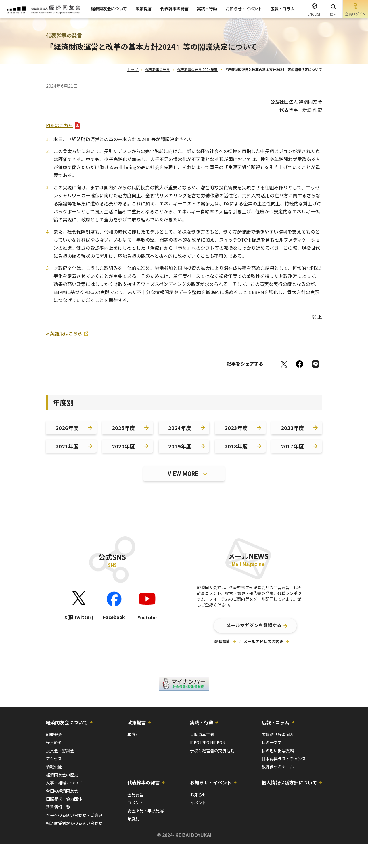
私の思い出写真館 (278, 750)
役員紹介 (54, 742)
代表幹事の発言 (174, 9)
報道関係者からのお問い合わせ (74, 823)
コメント (135, 802)
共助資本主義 (202, 734)
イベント (198, 802)
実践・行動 (207, 9)
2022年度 (292, 427)
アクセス (54, 758)
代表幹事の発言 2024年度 (197, 69)
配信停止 (222, 641)
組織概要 (54, 734)
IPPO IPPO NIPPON (207, 742)
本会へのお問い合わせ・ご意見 (74, 815)
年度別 (133, 734)
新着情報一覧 (58, 807)
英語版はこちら (64, 333)
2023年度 (236, 427)
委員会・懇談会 (60, 750)
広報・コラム (283, 9)
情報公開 (54, 766)
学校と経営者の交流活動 (212, 750)
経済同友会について (109, 9)
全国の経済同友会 (62, 791)
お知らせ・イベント (244, 9)
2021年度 (66, 446)
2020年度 (123, 446)
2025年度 (123, 427)
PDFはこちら (59, 125)
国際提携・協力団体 (64, 799)
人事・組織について (64, 783)
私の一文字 (272, 742)
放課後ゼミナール (278, 766)
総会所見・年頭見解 (145, 811)
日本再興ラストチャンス (284, 758)
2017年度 (292, 446)
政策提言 (144, 9)
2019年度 (179, 446)
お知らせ (198, 794)
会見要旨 (135, 794)
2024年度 (179, 427)
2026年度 (66, 427)
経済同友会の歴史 (62, 775)
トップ (132, 69)
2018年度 (236, 446)
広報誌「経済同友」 (280, 734)
